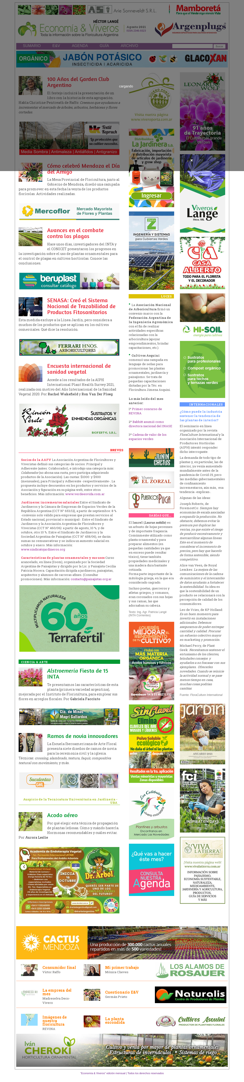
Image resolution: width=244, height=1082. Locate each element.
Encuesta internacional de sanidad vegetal (79, 368)
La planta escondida (115, 1020)
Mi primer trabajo (122, 967)
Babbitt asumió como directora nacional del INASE (150, 424)
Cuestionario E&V (122, 992)
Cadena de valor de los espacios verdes (148, 436)
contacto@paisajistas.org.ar (91, 579)
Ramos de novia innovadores (82, 736)
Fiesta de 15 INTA (77, 673)
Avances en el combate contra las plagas (75, 233)
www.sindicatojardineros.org (43, 549)
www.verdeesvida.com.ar (85, 494)
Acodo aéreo (62, 815)
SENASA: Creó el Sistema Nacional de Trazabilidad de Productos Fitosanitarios (81, 306)
